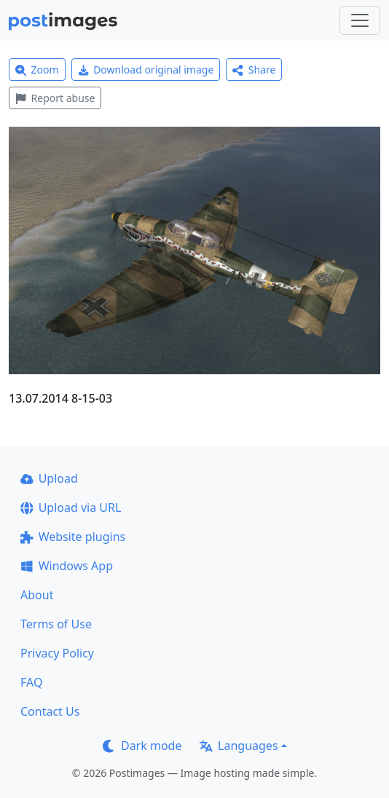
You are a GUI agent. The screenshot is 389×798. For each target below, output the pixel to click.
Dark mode (142, 746)
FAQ (31, 682)
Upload (49, 478)
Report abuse (55, 98)
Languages (239, 746)
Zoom (37, 69)
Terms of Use (56, 624)
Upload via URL (70, 507)
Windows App (66, 566)
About (36, 595)
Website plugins (72, 537)
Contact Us (49, 711)
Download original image (146, 69)
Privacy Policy (57, 653)
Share (253, 69)
